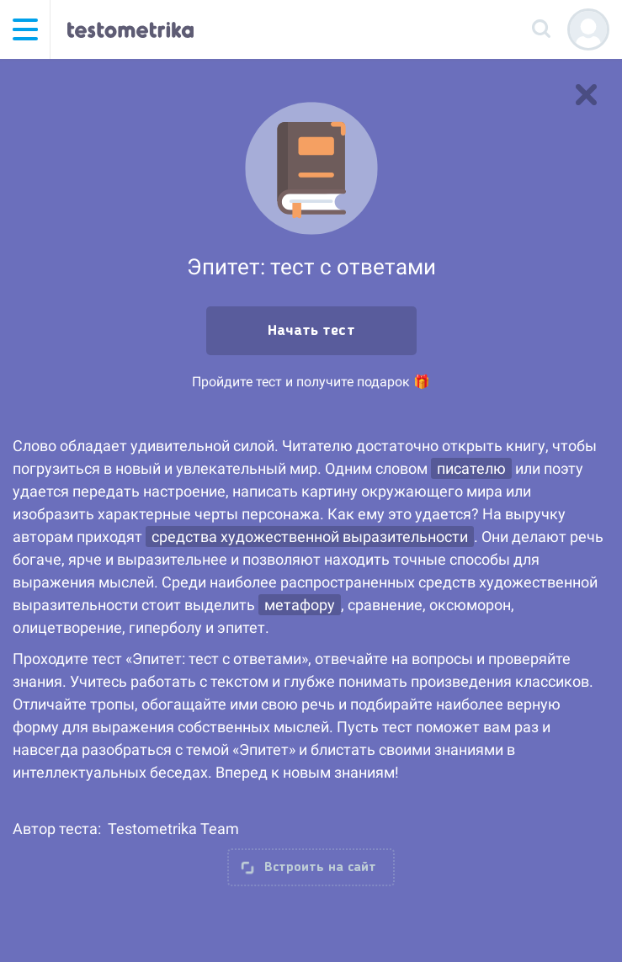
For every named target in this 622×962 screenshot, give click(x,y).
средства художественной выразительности (310, 536)
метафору (299, 605)
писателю (471, 468)
